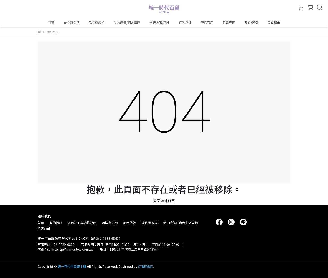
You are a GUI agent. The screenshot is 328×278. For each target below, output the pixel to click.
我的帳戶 (55, 222)
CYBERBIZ (145, 266)
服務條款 (129, 222)
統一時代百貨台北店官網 (180, 222)
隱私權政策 (149, 222)
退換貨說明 (110, 222)
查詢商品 (44, 228)
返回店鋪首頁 (164, 200)
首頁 (51, 22)
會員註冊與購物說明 (82, 222)
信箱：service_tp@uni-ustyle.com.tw (65, 249)
